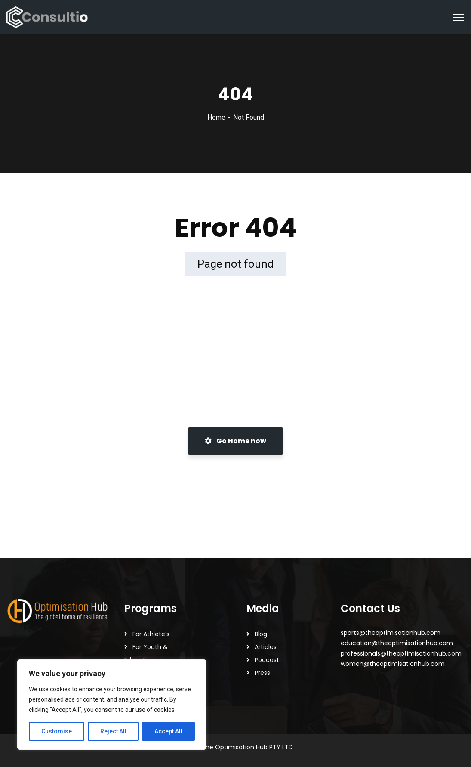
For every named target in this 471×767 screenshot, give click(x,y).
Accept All (168, 731)
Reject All (113, 731)
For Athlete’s (150, 634)
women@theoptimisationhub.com (393, 663)
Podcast (267, 660)
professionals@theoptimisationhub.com (401, 653)
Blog (261, 634)
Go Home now (235, 441)
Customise (56, 731)
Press (262, 672)
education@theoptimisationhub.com (397, 643)
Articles (266, 647)
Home (216, 117)
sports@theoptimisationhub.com (390, 632)
